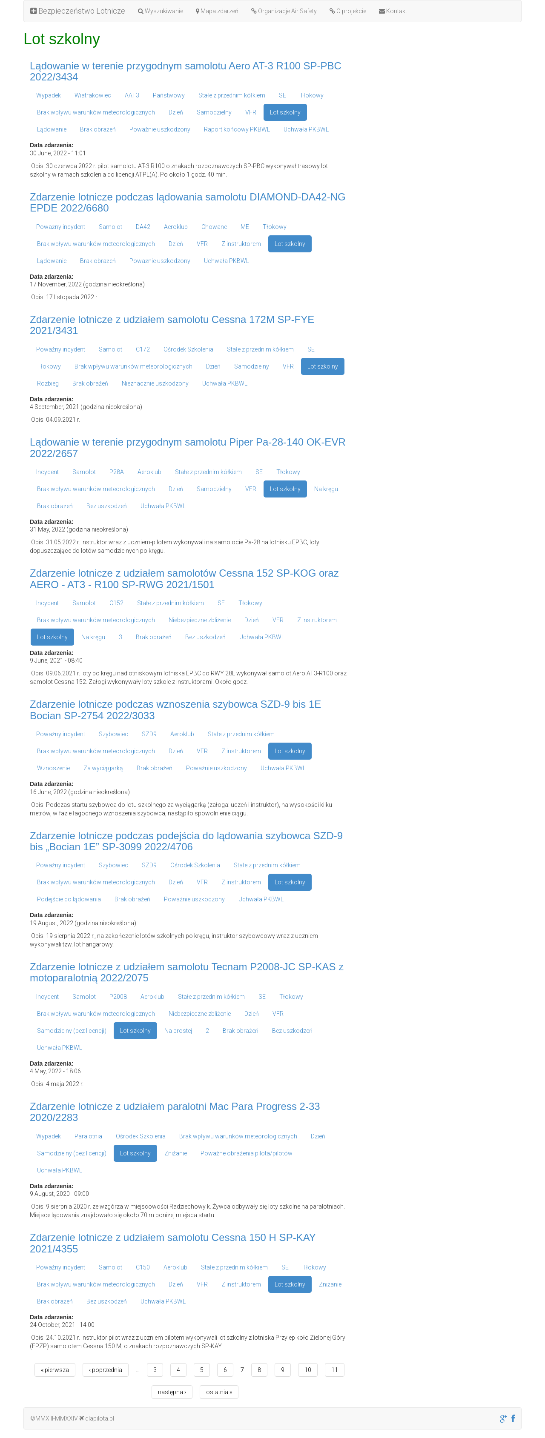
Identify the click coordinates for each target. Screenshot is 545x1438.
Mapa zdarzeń (217, 11)
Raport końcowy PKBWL (237, 129)
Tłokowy (312, 95)
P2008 (118, 996)
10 (307, 1370)
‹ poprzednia (105, 1370)
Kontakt (393, 11)
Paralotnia (88, 1136)
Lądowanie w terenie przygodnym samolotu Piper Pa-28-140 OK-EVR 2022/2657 (188, 447)
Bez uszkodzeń (106, 506)
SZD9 (149, 734)
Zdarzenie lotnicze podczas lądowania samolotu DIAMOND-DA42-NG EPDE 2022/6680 (188, 202)
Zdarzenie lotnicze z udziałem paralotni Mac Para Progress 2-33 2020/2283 (175, 1112)
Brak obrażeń (98, 129)
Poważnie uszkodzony (159, 129)
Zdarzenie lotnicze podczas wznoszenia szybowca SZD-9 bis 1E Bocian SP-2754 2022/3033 (175, 709)
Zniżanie (175, 1153)
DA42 (143, 226)
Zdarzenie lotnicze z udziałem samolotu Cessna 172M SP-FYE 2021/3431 (172, 325)
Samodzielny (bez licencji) (71, 1030)
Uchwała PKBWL (306, 129)
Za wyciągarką (103, 768)
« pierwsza (55, 1370)
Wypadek (48, 95)
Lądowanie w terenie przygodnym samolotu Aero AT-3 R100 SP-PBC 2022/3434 (185, 71)
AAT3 (132, 95)
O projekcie (348, 11)
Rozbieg (48, 383)
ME (245, 226)
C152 (116, 603)
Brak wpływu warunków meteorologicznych (96, 112)
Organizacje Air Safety (284, 11)
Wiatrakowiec (93, 95)
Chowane (214, 226)
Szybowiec (113, 734)
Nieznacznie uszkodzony (155, 383)
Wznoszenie (53, 768)
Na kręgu (326, 489)
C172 (143, 349)
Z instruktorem (241, 243)
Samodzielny (214, 112)
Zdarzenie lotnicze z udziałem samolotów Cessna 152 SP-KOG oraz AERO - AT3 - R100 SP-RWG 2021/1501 (184, 578)
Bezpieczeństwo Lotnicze (77, 10)
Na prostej (178, 1030)
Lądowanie (51, 129)
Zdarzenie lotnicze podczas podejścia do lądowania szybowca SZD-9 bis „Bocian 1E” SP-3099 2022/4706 (186, 841)
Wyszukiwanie (160, 11)
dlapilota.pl (96, 1418)
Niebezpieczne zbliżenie (200, 620)
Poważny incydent (60, 226)
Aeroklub (176, 226)
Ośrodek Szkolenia (188, 349)
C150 (143, 1267)
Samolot (110, 226)
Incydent (47, 472)
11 (334, 1370)
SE (282, 95)
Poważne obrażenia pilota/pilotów (247, 1153)
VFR (250, 112)
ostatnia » (219, 1392)
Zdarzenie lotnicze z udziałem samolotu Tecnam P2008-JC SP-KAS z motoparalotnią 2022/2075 (187, 972)
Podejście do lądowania (69, 899)
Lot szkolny (285, 112)
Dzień (176, 112)
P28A (116, 472)
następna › (172, 1392)
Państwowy (169, 95)
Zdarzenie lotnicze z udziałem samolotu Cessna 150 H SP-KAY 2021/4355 (173, 1243)
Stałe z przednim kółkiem (231, 95)
